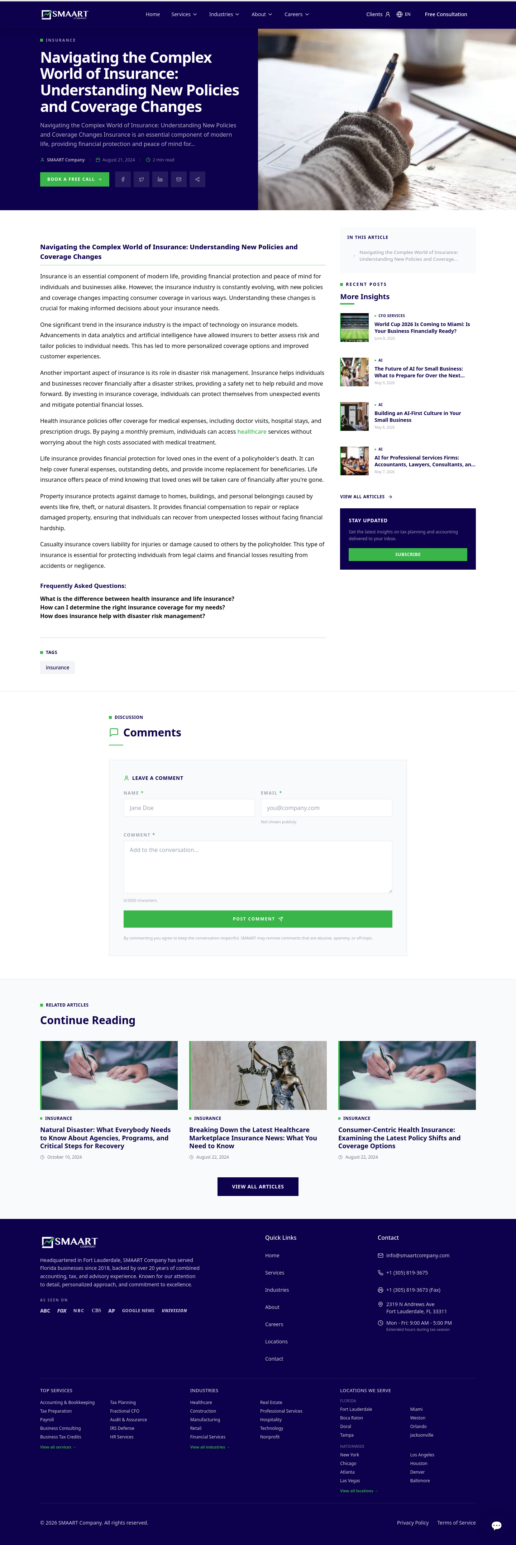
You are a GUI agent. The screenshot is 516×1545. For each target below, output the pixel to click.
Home (153, 14)
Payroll (47, 1420)
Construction (203, 1411)
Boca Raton (351, 1418)
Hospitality (271, 1420)
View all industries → (210, 1447)
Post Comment (258, 919)
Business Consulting (60, 1428)
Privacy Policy (413, 1522)
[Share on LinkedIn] (160, 179)
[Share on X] (141, 179)
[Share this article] (197, 179)
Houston (418, 1463)
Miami (416, 1409)
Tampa (347, 1435)
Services (185, 14)
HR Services (121, 1437)
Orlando (418, 1426)
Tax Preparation (56, 1411)
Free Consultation (446, 14)
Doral (345, 1426)
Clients (378, 14)
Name (134, 793)
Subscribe (408, 554)
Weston (417, 1418)
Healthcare (201, 1402)
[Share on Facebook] (123, 179)
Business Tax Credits (60, 1437)
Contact (274, 1358)
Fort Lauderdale (356, 1409)
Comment (140, 835)
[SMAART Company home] (64, 14)
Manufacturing (205, 1420)
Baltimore (420, 1481)
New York (349, 1455)
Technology (271, 1428)
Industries (224, 14)
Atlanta (347, 1472)
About (262, 14)
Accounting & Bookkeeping (67, 1402)
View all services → (58, 1447)
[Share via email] (179, 179)
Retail (196, 1428)
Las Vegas (350, 1481)
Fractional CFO (124, 1411)
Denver (417, 1472)
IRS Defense (122, 1428)
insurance (57, 674)
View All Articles (366, 497)
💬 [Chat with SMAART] (496, 1525)
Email (271, 793)
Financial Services (207, 1437)
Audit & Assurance (128, 1420)
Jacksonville (422, 1435)
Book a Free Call (74, 179)
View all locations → (359, 1490)
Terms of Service (456, 1522)
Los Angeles (422, 1455)
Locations (276, 1341)
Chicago (348, 1463)
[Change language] (403, 14)
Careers (297, 14)
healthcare (252, 438)
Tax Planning (123, 1402)
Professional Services (281, 1411)
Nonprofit (270, 1437)
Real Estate (271, 1402)
